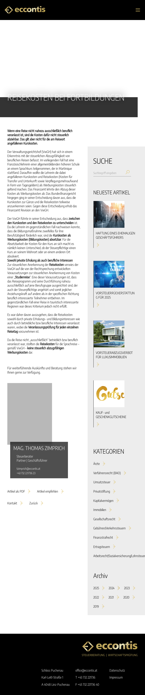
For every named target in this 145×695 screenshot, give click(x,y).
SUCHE (102, 160)
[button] (137, 10)
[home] (24, 10)
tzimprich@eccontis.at (28, 468)
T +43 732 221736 (85, 677)
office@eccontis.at (86, 670)
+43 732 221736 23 (26, 473)
